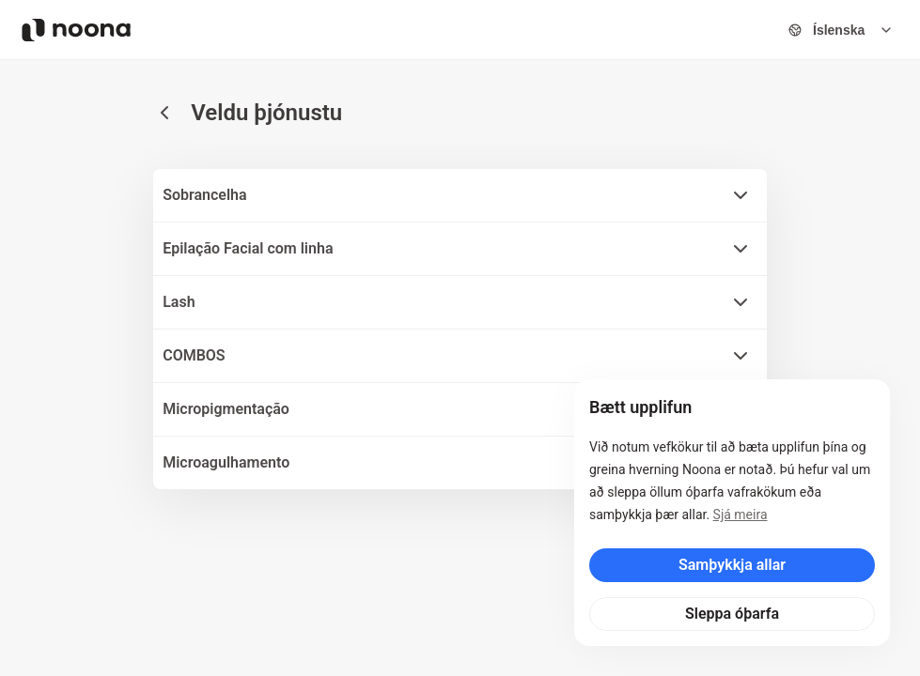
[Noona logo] (76, 30)
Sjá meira (740, 514)
